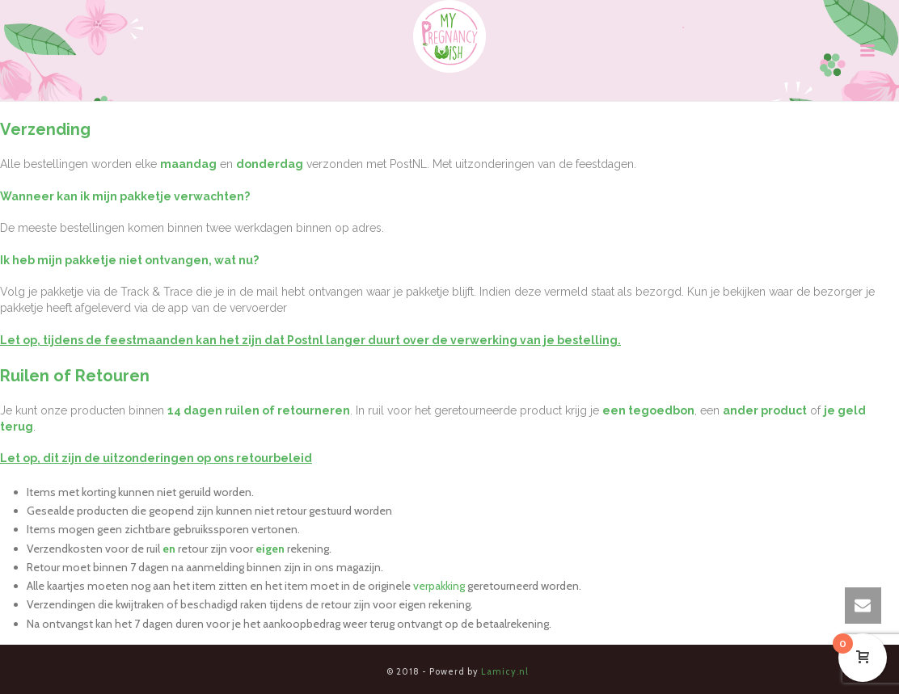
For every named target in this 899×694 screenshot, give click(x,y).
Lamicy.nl (505, 671)
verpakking (439, 585)
